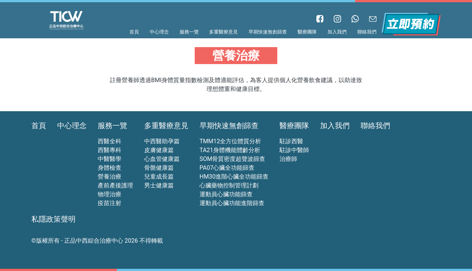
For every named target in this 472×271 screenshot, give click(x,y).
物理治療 (109, 194)
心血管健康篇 (162, 158)
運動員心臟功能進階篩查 (231, 203)
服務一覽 (189, 32)
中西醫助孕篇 (162, 141)
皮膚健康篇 (159, 150)
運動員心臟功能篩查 (226, 194)
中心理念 (159, 32)
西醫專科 (109, 150)
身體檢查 (109, 167)
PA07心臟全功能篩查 (226, 167)
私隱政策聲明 (53, 219)
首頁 (134, 32)
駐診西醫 (291, 141)
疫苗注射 (109, 203)
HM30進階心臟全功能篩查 (233, 176)
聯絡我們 (366, 32)
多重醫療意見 (223, 32)
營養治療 (109, 176)
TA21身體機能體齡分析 (229, 150)
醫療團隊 (307, 32)
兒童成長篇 (159, 176)
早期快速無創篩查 (268, 32)
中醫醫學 (109, 158)
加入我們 (337, 32)
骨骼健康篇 (159, 167)
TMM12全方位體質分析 (230, 141)
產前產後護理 (115, 185)
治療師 (288, 158)
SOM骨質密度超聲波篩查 (232, 158)
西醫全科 (109, 141)
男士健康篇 (159, 185)
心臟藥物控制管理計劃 (228, 185)
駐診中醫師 (294, 150)
